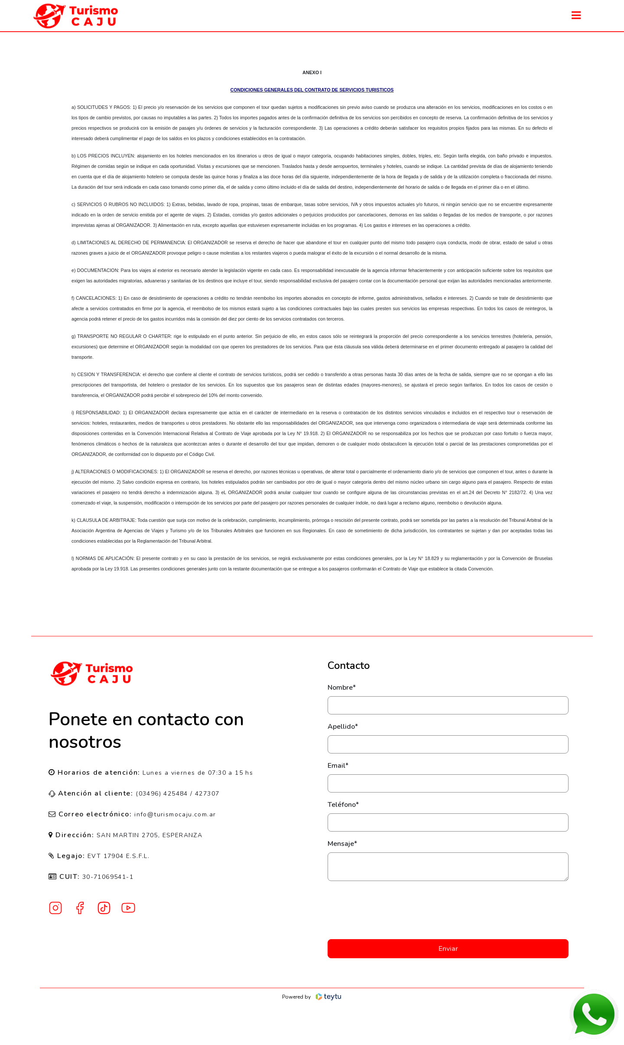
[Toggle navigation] (576, 15)
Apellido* (343, 726)
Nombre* (342, 687)
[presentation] (448, 910)
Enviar (448, 948)
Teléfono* (343, 804)
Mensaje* (342, 843)
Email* (338, 765)
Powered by (312, 997)
